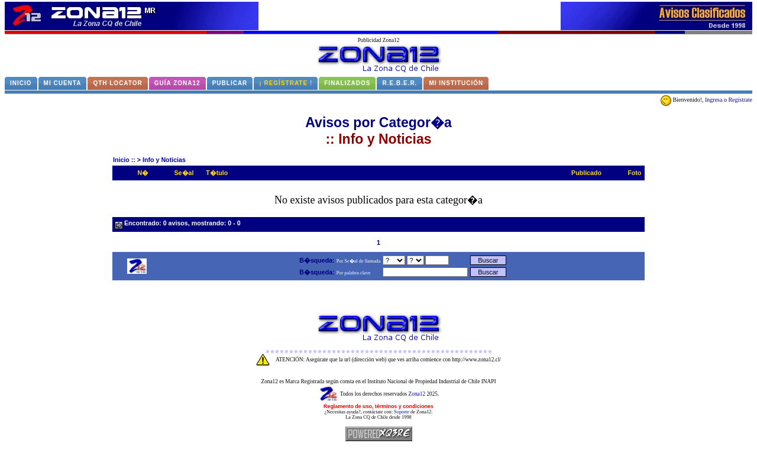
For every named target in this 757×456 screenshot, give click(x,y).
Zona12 (417, 394)
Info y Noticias (164, 159)
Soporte (401, 412)
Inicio (121, 159)
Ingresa (713, 99)
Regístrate (740, 99)
